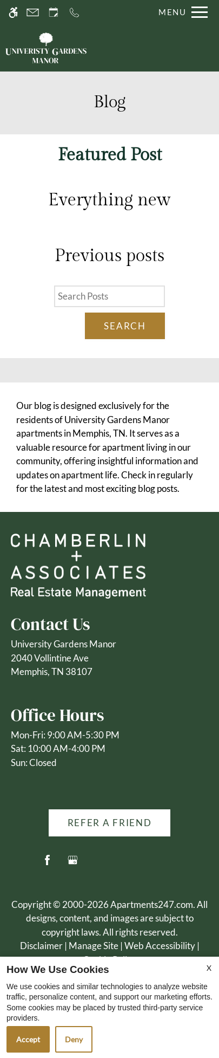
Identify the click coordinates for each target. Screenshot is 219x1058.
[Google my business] (72, 864)
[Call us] (74, 12)
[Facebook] (47, 864)
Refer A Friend (110, 822)
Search (124, 326)
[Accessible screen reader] (13, 12)
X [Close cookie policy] (209, 967)
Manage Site (93, 945)
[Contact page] (33, 12)
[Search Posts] (109, 296)
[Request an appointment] (53, 12)
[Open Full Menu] (180, 12)
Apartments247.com (151, 904)
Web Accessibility (159, 945)
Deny (74, 1039)
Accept (28, 1039)
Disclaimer (41, 945)
